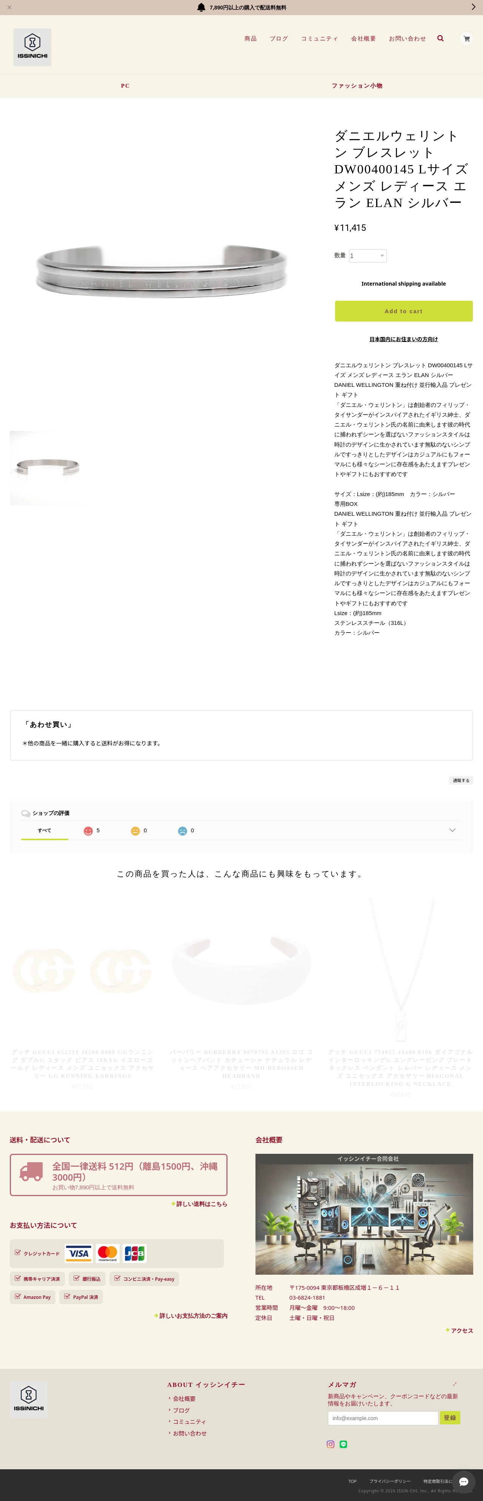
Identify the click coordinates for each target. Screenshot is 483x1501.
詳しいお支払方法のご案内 (194, 1315)
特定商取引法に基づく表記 (448, 1481)
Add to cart (404, 311)
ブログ (278, 38)
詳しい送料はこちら (202, 1204)
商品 (250, 38)
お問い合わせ (407, 38)
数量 (340, 255)
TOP (353, 1481)
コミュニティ (319, 38)
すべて (44, 830)
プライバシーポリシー (390, 1481)
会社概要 (363, 38)
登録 (450, 1417)
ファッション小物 (357, 86)
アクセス (462, 1330)
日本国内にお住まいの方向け (403, 339)
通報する (461, 780)
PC (125, 86)
